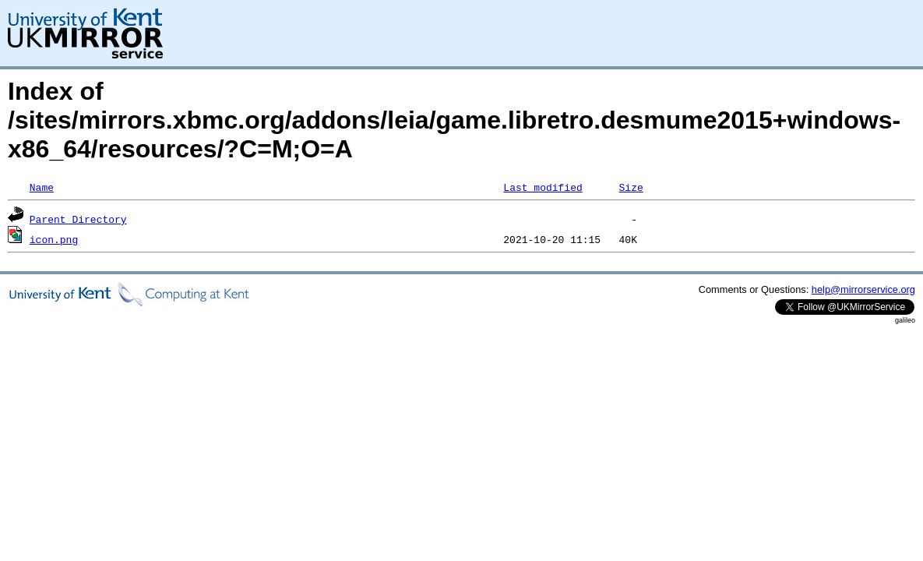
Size (630, 187)
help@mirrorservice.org (863, 289)
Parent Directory (78, 219)
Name (42, 187)
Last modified (542, 187)
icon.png (54, 239)
